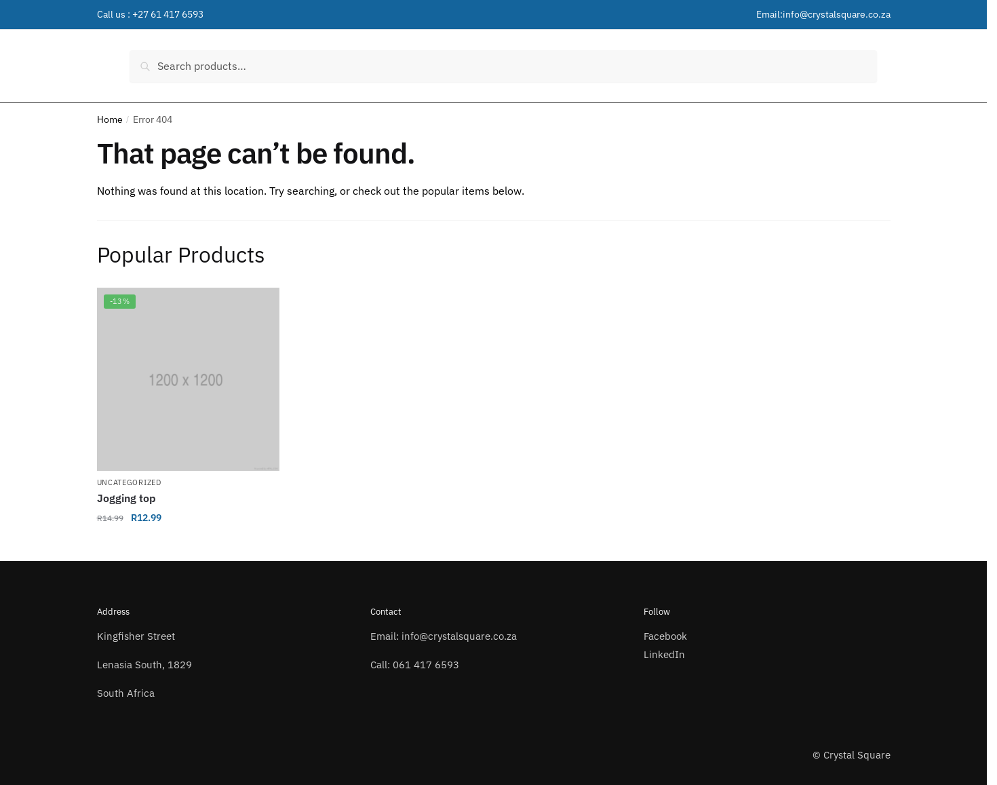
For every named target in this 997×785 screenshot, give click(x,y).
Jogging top (126, 498)
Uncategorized (129, 482)
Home (110, 119)
